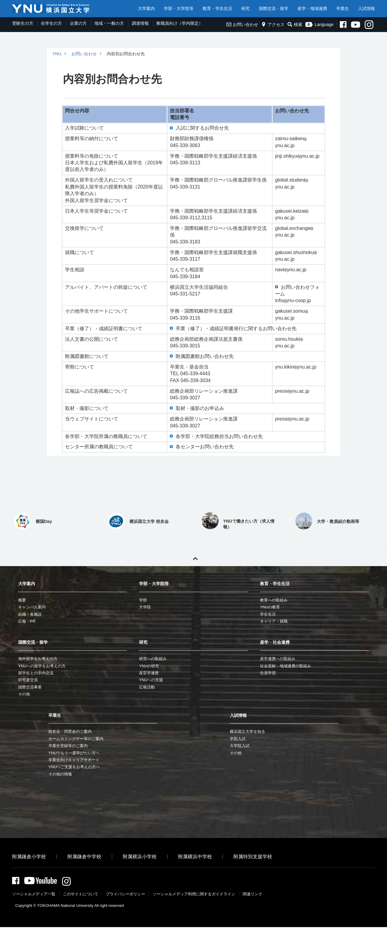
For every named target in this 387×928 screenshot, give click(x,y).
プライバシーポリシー (125, 895)
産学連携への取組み (277, 658)
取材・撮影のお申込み (200, 408)
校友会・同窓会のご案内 (70, 731)
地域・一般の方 (109, 23)
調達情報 (140, 23)
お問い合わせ (242, 24)
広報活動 (147, 687)
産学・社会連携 (275, 642)
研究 (245, 8)
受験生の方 (22, 23)
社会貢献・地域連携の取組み (285, 666)
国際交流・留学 (273, 8)
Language (319, 24)
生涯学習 (268, 673)
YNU (56, 53)
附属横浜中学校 (195, 856)
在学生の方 (51, 23)
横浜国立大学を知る (247, 731)
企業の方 (78, 23)
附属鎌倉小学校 (29, 856)
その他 (24, 694)
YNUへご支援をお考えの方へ (74, 767)
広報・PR (26, 621)
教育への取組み (274, 600)
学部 (143, 600)
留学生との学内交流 (36, 673)
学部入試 (238, 738)
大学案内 (146, 8)
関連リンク (252, 895)
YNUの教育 (270, 607)
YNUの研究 (149, 666)
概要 (22, 600)
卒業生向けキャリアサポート (73, 760)
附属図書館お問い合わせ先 (205, 356)
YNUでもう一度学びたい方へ (74, 753)
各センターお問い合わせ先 (205, 446)
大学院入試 (239, 745)
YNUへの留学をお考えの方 (42, 666)
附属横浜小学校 (140, 856)
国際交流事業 (30, 687)
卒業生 (342, 8)
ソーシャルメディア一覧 (33, 895)
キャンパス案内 (32, 607)
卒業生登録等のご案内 (68, 745)
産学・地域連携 (312, 8)
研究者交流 (28, 680)
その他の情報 (60, 774)
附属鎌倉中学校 (84, 856)
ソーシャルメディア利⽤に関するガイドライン (194, 895)
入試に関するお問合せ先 (202, 127)
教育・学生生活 (217, 8)
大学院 (145, 607)
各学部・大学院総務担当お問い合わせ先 (219, 436)
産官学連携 (149, 673)
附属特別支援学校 (252, 856)
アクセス (273, 24)
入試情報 (366, 8)
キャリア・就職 (274, 621)
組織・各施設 (30, 614)
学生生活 (268, 614)
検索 (295, 24)
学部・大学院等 (179, 8)
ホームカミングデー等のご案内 (75, 738)
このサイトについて (80, 895)
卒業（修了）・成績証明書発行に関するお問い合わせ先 (236, 328)
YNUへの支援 (151, 680)
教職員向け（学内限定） (179, 23)
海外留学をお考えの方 (37, 658)
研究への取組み (153, 658)
